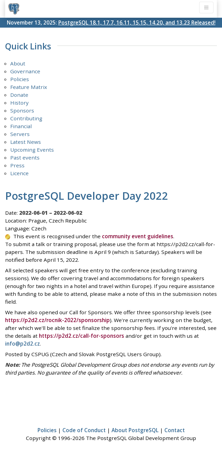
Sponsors (22, 110)
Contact (174, 430)
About (17, 63)
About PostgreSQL (135, 430)
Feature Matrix (28, 87)
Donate (19, 94)
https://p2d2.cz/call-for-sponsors (81, 335)
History (19, 102)
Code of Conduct (84, 430)
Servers (20, 134)
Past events (25, 157)
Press (17, 165)
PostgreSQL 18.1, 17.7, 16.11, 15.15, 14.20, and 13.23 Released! (137, 22)
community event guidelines (137, 236)
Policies (19, 79)
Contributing (26, 118)
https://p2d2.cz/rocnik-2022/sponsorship (57, 320)
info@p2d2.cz (22, 343)
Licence (19, 173)
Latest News (25, 141)
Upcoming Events (32, 149)
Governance (25, 71)
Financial (21, 126)
